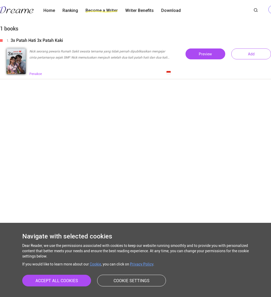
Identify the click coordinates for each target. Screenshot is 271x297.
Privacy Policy (141, 264)
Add (251, 54)
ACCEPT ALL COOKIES (56, 280)
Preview (205, 54)
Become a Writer (101, 10)
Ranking (70, 10)
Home (49, 10)
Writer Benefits (139, 10)
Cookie (95, 264)
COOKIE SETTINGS (132, 280)
